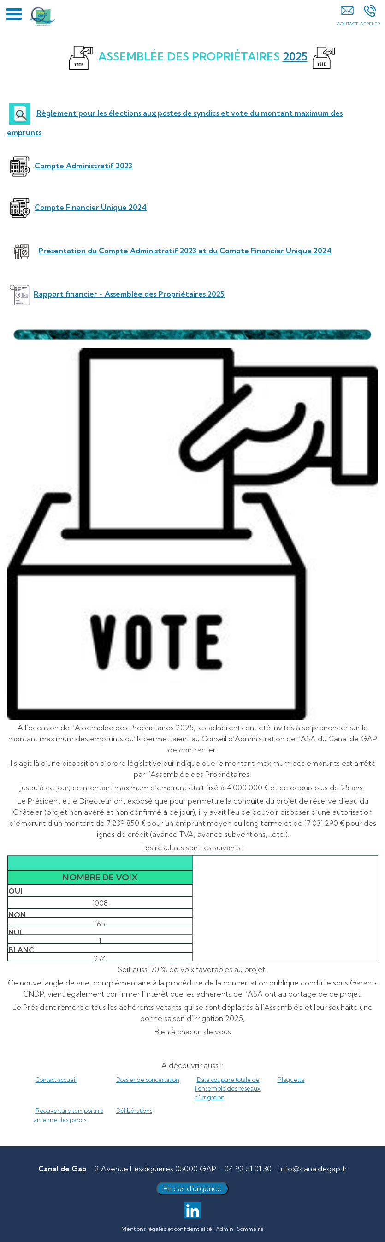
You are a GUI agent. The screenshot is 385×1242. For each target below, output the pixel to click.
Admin (224, 1228)
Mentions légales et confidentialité (166, 1228)
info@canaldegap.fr (313, 1168)
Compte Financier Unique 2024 (91, 207)
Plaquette (291, 1079)
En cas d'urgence (192, 1188)
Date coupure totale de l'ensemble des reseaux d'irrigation (228, 1088)
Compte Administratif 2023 (83, 165)
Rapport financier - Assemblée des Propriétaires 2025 (129, 294)
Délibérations (134, 1110)
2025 (295, 56)
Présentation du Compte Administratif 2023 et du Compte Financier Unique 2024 (185, 250)
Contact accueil (56, 1079)
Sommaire (250, 1228)
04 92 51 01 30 (248, 1168)
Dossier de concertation (147, 1079)
